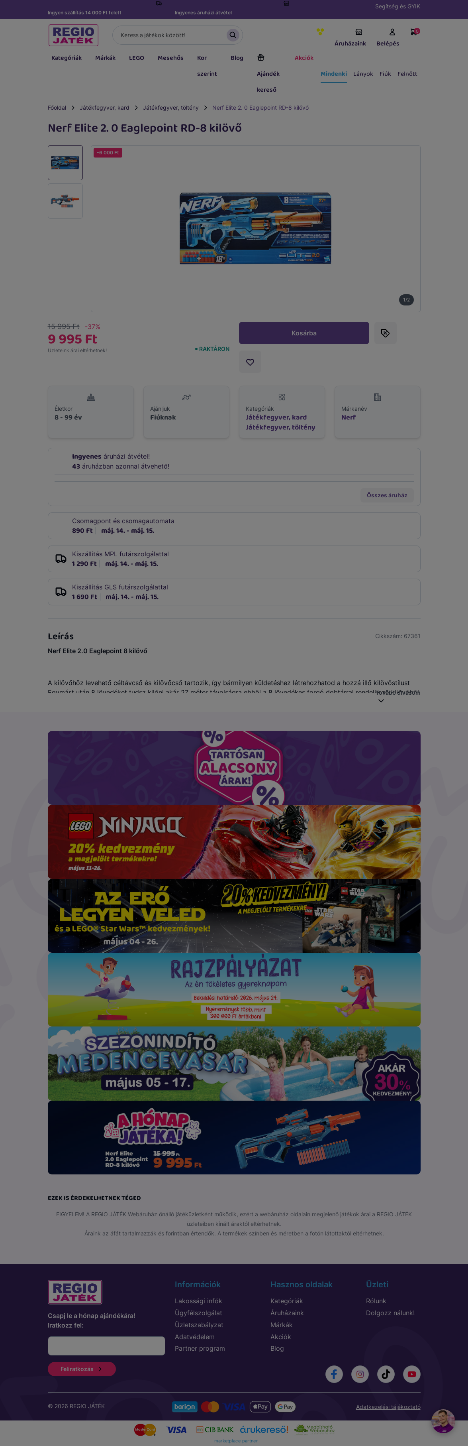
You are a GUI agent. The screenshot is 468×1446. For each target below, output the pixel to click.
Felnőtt (407, 74)
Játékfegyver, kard (104, 107)
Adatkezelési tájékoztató (388, 1406)
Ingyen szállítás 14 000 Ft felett (84, 13)
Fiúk (385, 74)
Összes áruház (387, 495)
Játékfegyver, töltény (171, 107)
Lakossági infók (198, 1301)
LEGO (136, 58)
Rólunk (376, 1301)
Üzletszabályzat (199, 1325)
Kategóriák (66, 58)
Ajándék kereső (268, 74)
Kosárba (304, 333)
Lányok (363, 74)
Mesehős (171, 58)
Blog (237, 58)
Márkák (105, 58)
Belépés (387, 38)
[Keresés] (177, 35)
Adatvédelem (195, 1337)
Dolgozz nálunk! (390, 1313)
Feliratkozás (82, 1368)
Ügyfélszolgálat (198, 1313)
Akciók (304, 58)
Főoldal (57, 107)
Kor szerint (207, 66)
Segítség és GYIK (397, 6)
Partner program (200, 1348)
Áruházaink (350, 38)
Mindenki (334, 74)
